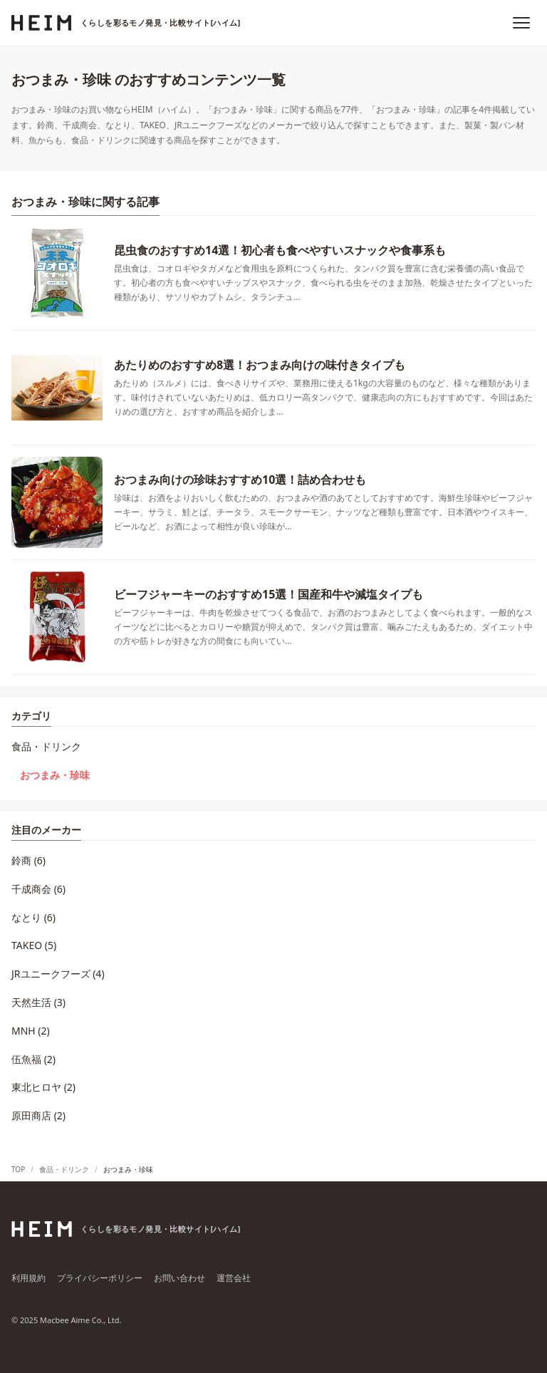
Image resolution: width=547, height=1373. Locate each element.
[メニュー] (521, 23)
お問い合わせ (179, 1278)
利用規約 (28, 1278)
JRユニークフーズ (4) (58, 973)
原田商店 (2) (38, 1115)
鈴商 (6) (28, 860)
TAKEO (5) (33, 945)
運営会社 (234, 1278)
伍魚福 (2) (33, 1059)
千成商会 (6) (38, 889)
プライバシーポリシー (99, 1278)
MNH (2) (30, 1030)
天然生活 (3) (38, 1002)
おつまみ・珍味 (55, 775)
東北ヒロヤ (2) (43, 1087)
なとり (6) (33, 917)
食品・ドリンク (46, 746)
